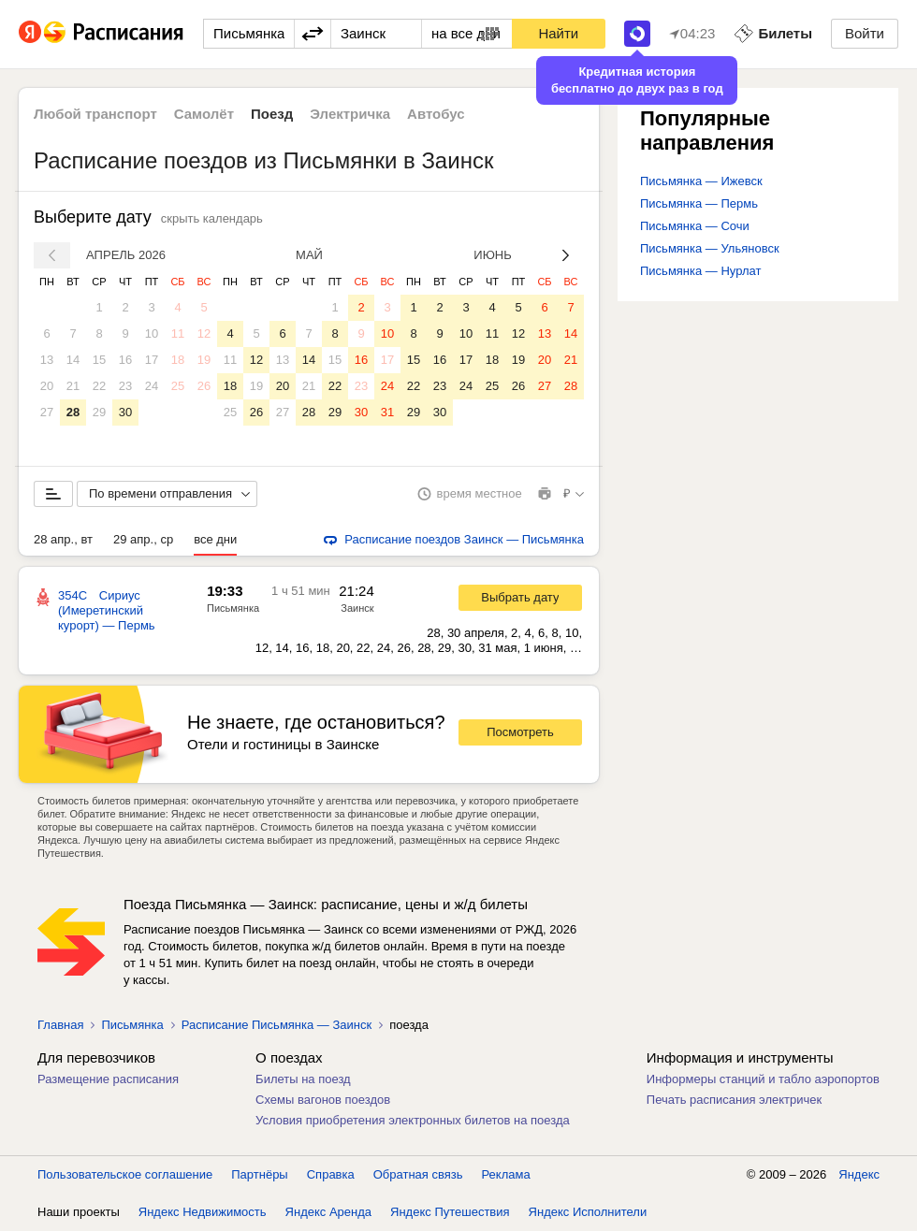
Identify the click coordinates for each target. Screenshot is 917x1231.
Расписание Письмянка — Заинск (276, 1025)
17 (151, 360)
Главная (60, 1025)
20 (46, 386)
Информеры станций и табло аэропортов (763, 1079)
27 (46, 412)
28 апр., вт (63, 539)
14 (73, 360)
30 (125, 412)
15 (99, 360)
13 (46, 360)
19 (204, 360)
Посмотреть (520, 732)
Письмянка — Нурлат (700, 271)
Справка (331, 1174)
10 (151, 333)
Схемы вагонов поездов (322, 1100)
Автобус (436, 114)
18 (177, 360)
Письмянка (233, 608)
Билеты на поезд (303, 1079)
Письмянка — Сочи (695, 226)
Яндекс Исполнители (588, 1212)
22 (99, 386)
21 (73, 386)
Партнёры (259, 1174)
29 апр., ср (143, 539)
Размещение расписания (108, 1079)
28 (73, 412)
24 (151, 386)
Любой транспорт (95, 114)
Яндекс (859, 1174)
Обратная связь (418, 1174)
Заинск (357, 608)
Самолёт (204, 114)
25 (177, 386)
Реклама (506, 1174)
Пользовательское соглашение (124, 1174)
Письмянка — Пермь (699, 203)
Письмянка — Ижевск (701, 181)
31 (387, 412)
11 (177, 333)
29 (99, 412)
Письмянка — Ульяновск (709, 248)
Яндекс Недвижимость (202, 1212)
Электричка (350, 114)
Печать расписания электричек (734, 1100)
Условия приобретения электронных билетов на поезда (412, 1120)
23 (125, 386)
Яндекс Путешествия (450, 1212)
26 (204, 386)
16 (125, 360)
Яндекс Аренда (328, 1212)
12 (204, 333)
